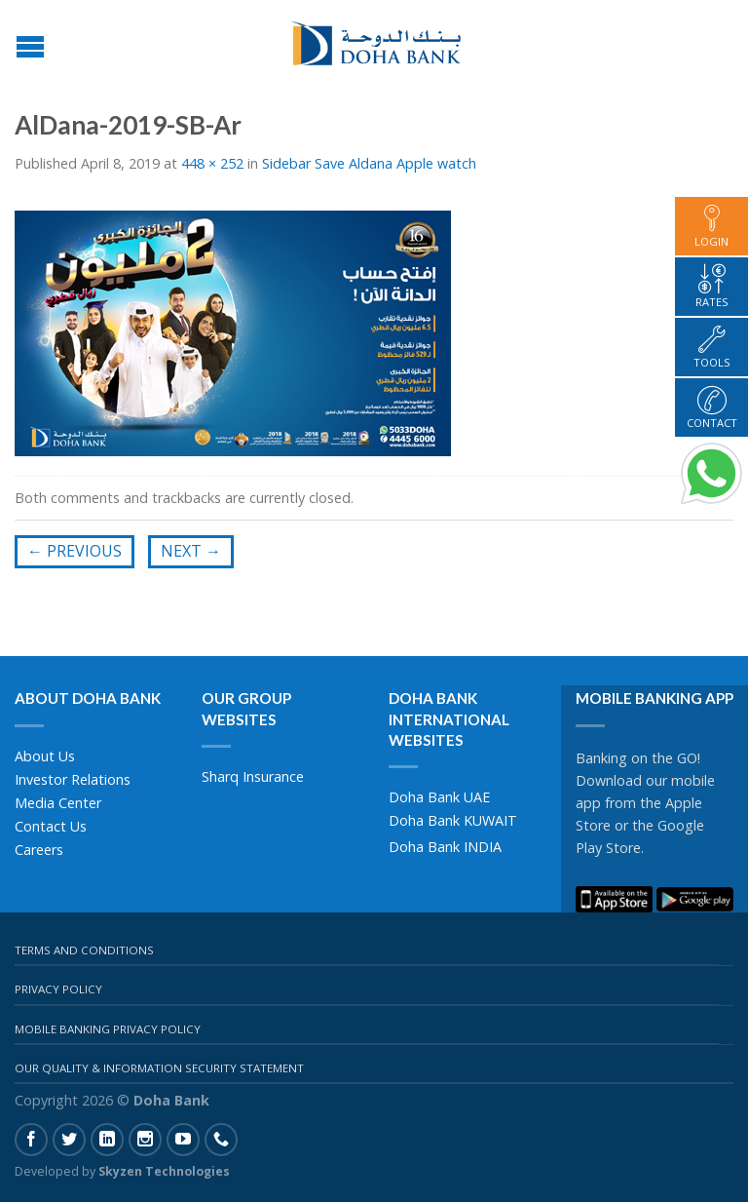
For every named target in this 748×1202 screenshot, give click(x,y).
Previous (74, 551)
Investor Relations (73, 779)
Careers (39, 849)
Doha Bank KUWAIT (453, 820)
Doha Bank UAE (439, 797)
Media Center (58, 803)
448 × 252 (212, 163)
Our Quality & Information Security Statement (159, 1068)
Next (191, 551)
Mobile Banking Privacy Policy (108, 1029)
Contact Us (51, 826)
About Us (45, 756)
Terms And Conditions (84, 950)
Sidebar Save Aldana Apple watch (369, 163)
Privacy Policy (58, 989)
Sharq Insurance (253, 776)
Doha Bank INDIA (445, 846)
